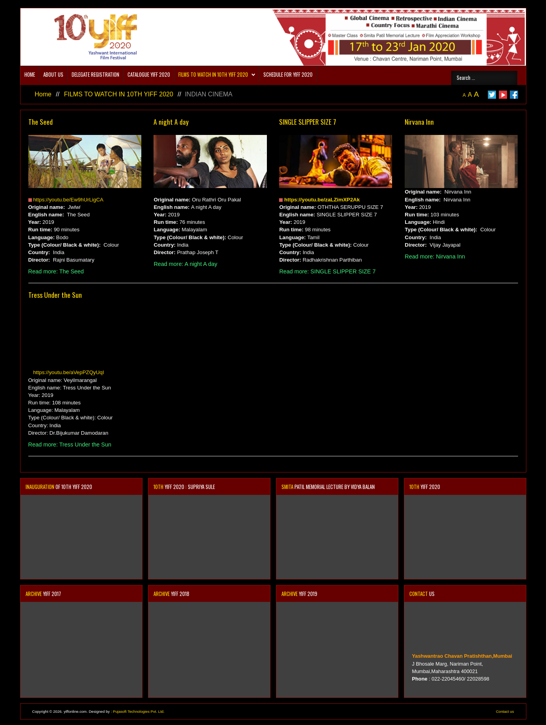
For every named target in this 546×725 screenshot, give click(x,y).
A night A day (171, 121)
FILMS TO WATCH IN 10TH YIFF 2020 (213, 74)
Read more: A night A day (185, 264)
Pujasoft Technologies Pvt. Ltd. (139, 711)
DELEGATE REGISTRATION (95, 74)
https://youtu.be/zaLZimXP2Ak (322, 200)
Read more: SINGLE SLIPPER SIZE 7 (327, 271)
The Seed (40, 121)
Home (29, 74)
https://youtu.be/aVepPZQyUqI (68, 372)
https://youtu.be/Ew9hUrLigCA (68, 200)
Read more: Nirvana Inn (435, 256)
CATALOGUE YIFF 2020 (149, 74)
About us (53, 74)
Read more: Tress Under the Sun (69, 444)
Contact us (505, 711)
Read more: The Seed (56, 271)
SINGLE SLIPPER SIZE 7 (307, 121)
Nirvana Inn (419, 121)
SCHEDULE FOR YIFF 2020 (288, 74)
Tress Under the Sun (55, 295)
